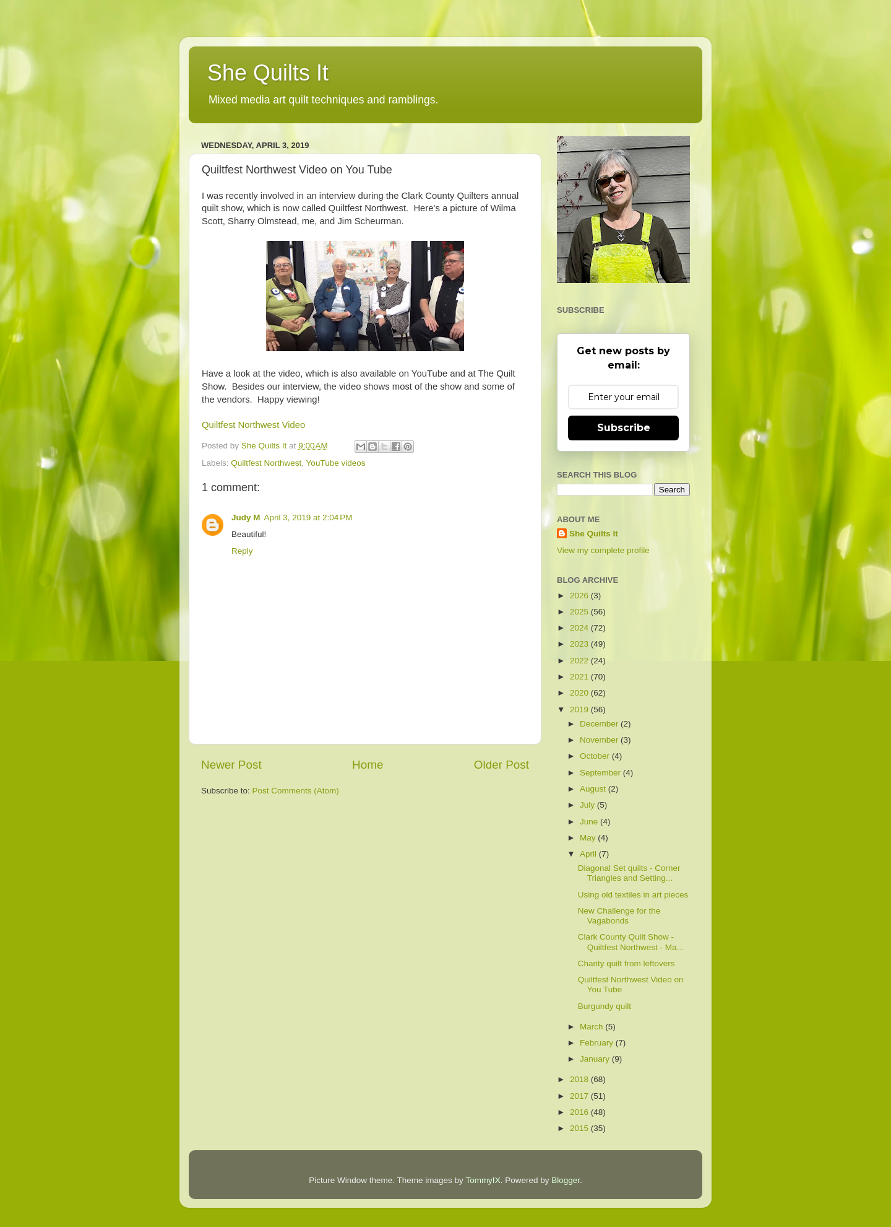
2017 (580, 1096)
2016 (580, 1112)
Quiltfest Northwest (266, 463)
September (601, 772)
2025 (580, 611)
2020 (580, 692)
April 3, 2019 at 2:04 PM (308, 517)
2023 (580, 643)
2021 (580, 676)
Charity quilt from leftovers (626, 963)
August (594, 788)
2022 (580, 660)
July (588, 805)
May (589, 837)
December (600, 723)
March (592, 1026)
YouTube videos (336, 463)
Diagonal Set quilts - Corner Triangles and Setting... (629, 873)
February (598, 1042)
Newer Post (231, 764)
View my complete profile (603, 550)
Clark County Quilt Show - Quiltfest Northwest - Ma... (631, 941)
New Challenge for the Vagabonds (619, 915)
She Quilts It (268, 72)
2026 (580, 595)
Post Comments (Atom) (295, 790)
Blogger (565, 1180)
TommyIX (482, 1180)
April (589, 853)
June (590, 821)
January (596, 1058)
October (596, 756)
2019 (580, 709)
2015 (580, 1128)
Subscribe (623, 428)
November (600, 739)
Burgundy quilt (604, 1006)
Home (367, 764)
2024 (580, 627)
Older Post (501, 764)
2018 (580, 1079)
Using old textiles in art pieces (633, 894)
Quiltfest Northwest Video (253, 425)
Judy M (245, 517)
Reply (242, 551)
